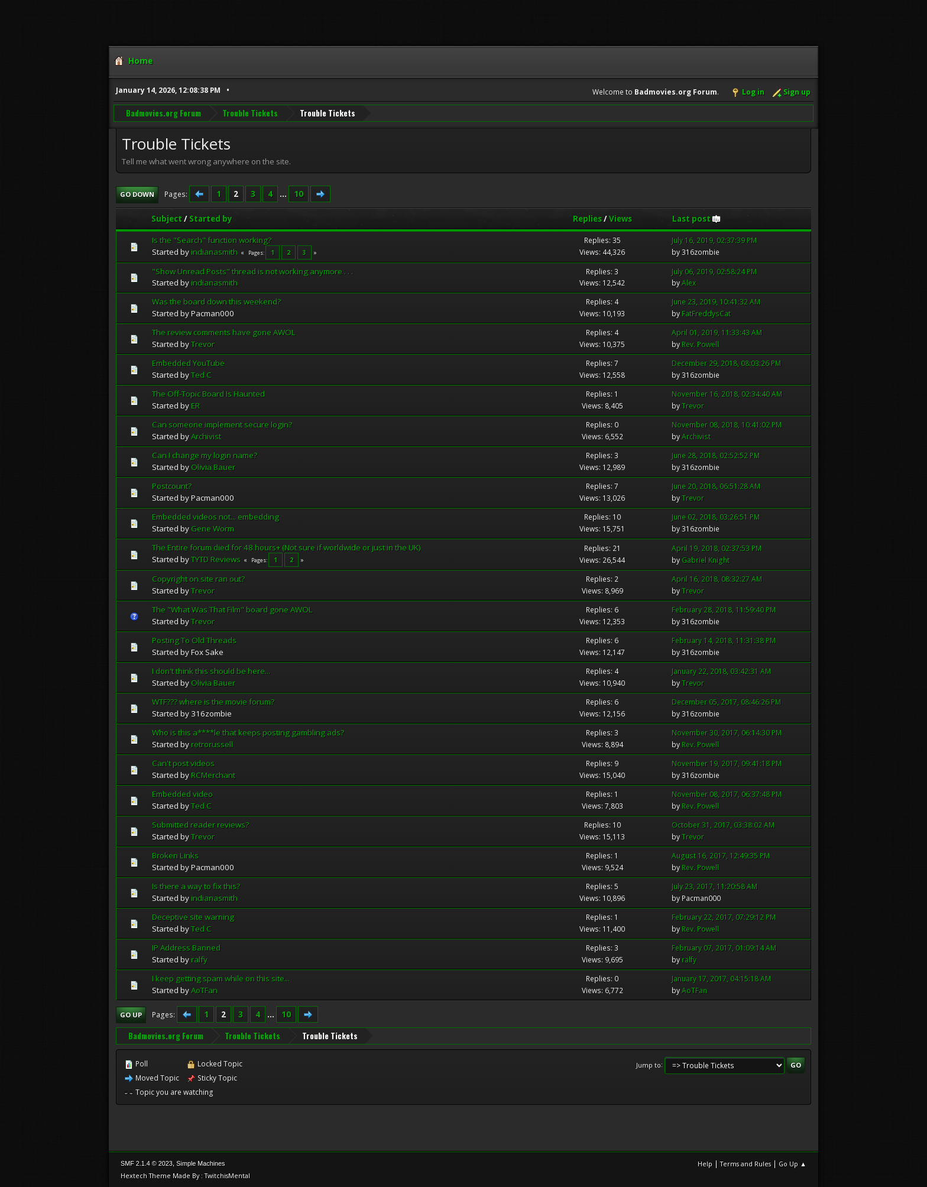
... (284, 193)
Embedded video (182, 793)
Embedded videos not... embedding (215, 516)
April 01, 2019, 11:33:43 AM (717, 332)
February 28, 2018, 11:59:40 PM (724, 609)
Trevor (203, 343)
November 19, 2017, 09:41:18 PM (727, 763)
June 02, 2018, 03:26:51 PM (716, 516)
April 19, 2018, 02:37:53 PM (716, 548)
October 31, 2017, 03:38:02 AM (723, 824)
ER (195, 405)
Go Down (137, 193)
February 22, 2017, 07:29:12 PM (724, 917)
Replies (587, 218)
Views (620, 218)
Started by (210, 218)
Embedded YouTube (188, 362)
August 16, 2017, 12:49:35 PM (721, 855)
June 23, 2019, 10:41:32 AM (716, 302)
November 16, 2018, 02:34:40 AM (727, 393)
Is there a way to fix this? (196, 885)
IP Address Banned (186, 947)
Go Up (131, 1014)
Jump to (648, 1064)
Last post (696, 218)
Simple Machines (200, 1162)
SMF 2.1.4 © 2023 (147, 1162)
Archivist (206, 435)
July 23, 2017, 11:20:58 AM (714, 886)
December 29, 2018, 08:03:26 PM (726, 363)
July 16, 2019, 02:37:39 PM (714, 240)
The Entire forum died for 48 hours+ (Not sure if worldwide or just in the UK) (286, 546)
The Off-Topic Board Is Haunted (208, 393)
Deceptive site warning (193, 916)
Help (705, 1163)
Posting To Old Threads (194, 639)
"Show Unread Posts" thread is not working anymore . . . (252, 270)
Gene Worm (212, 528)
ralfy (199, 959)
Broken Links (175, 854)
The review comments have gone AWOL (224, 332)
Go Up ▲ (792, 1163)
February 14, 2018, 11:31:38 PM (724, 640)
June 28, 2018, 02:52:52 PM (716, 455)
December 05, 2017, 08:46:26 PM (726, 701)
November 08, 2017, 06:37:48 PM (727, 794)
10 (298, 193)
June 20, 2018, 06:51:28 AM (716, 486)
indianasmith (214, 251)
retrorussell (212, 743)
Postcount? (172, 485)
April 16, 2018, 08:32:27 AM (717, 578)
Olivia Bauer (213, 466)
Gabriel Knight (706, 559)
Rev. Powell (700, 344)
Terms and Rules (745, 1163)
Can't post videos (183, 762)
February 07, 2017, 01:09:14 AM (724, 947)
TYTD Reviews (216, 558)
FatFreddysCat (706, 314)
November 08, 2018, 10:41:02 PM (727, 424)
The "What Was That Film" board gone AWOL (232, 609)
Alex (689, 283)
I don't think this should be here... (211, 670)
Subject (166, 218)
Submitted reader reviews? (200, 824)
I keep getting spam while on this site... (221, 977)
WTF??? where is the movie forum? (213, 701)
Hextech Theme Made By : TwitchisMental (185, 1174)
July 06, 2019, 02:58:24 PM (714, 271)
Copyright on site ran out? (198, 578)
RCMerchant (213, 774)
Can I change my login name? (204, 454)
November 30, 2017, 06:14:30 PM (727, 732)
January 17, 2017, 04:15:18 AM (721, 978)
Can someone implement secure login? (222, 424)
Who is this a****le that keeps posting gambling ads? (248, 732)
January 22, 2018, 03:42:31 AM (721, 671)
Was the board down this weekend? (216, 301)
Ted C (201, 374)
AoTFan (204, 989)
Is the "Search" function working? (211, 239)
